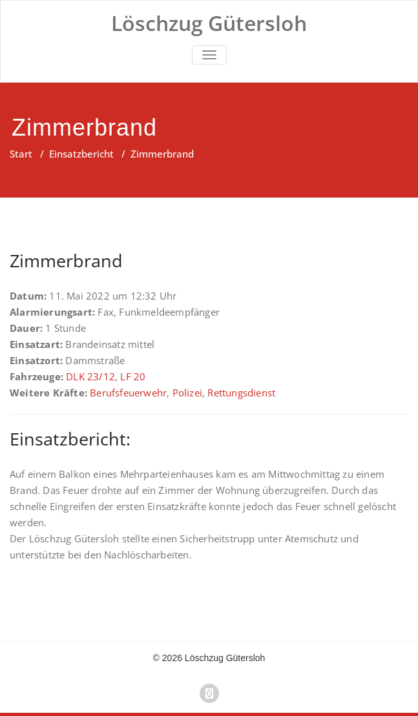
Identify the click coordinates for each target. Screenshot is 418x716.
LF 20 (132, 376)
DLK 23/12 (90, 376)
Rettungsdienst (241, 392)
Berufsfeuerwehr (128, 392)
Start (21, 153)
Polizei (187, 392)
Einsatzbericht (81, 153)
